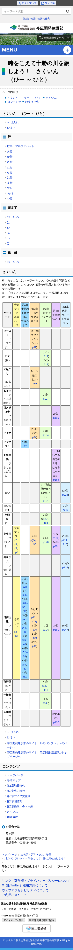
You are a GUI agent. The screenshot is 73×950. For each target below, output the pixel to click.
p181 (56, 629)
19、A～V (13, 217)
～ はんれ (13, 122)
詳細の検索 (29, 18)
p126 (46, 542)
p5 (15, 548)
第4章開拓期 (14, 801)
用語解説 (12, 817)
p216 (65, 494)
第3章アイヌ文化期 (18, 796)
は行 (9, 177)
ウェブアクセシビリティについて (25, 890)
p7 (16, 635)
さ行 (9, 161)
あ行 (9, 151)
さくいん (51, 97)
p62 (25, 676)
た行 (9, 167)
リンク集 (50, 3)
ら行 (10, 193)
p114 (45, 629)
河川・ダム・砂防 (41, 854)
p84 (34, 437)
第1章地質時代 (16, 785)
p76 (35, 629)
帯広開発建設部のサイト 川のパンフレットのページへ (37, 745)
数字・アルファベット (20, 146)
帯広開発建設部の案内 (41, 920)
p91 (34, 646)
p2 (15, 631)
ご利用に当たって (14, 895)
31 (25, 611)
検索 (68, 11)
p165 (56, 479)
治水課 (24, 854)
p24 (25, 586)
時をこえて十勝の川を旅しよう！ (47, 858)
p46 (24, 640)
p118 (45, 364)
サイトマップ (29, 3)
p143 (45, 703)
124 (46, 523)
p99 (34, 347)
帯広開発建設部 (36, 29)
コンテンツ (14, 101)
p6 (16, 552)
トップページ (15, 775)
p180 (55, 538)
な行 (9, 172)
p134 (46, 435)
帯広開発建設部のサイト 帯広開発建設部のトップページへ (37, 754)
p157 (56, 722)
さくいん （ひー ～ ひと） (24, 97)
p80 (35, 637)
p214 (65, 567)
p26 (25, 446)
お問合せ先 (32, 101)
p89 (35, 383)
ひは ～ (11, 127)
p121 (46, 500)
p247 (65, 629)
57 (25, 668)
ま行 (9, 182)
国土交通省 (36, 928)
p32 (24, 619)
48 (24, 644)
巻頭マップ (14, 780)
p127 (46, 398)
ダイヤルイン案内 (13, 920)
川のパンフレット (14, 858)
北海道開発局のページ (56, 37)
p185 (56, 417)
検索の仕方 (43, 18)
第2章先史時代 (16, 790)
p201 (56, 546)
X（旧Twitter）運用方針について (25, 885)
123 (45, 518)
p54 (24, 664)
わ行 (9, 198)
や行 (9, 188)
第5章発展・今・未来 (20, 806)
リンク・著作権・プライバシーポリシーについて (36, 880)
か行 (9, 156)
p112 (45, 356)
